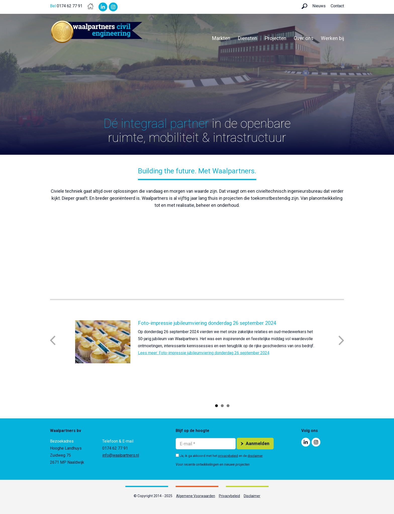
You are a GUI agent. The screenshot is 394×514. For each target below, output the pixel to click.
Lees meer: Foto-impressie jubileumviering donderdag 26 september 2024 (203, 352)
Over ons (303, 38)
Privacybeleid (229, 496)
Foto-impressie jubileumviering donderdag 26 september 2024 (207, 323)
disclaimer (255, 456)
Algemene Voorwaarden (195, 496)
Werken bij (332, 38)
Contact (337, 6)
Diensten (247, 38)
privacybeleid (228, 456)
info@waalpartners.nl (120, 455)
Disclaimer (252, 496)
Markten (221, 38)
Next (341, 340)
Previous (53, 340)
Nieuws (319, 6)
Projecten (275, 38)
